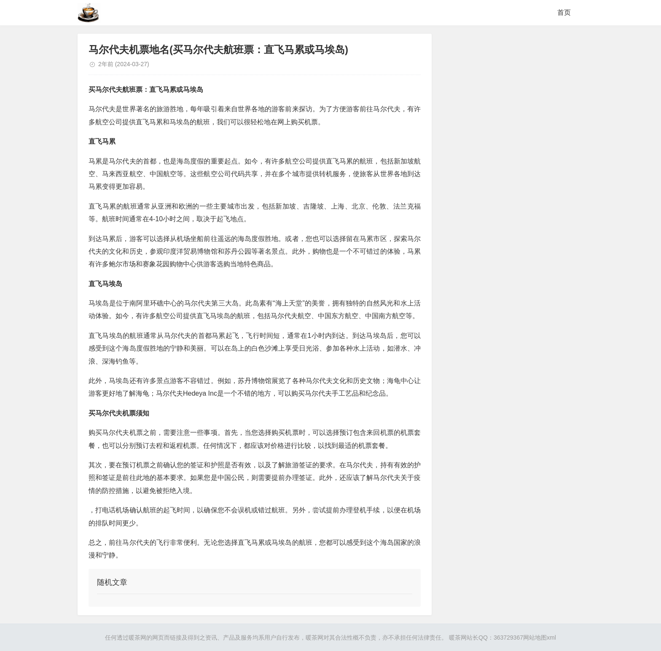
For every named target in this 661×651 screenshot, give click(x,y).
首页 (564, 12)
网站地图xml (539, 637)
